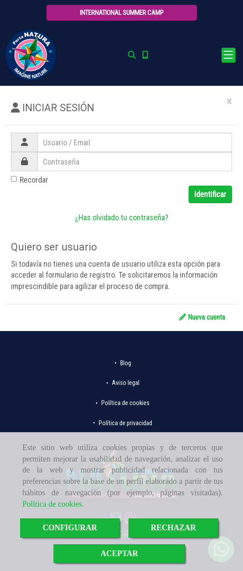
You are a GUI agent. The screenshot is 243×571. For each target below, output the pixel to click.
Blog (125, 363)
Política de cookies (52, 504)
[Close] (229, 102)
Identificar (210, 194)
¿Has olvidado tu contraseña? (121, 217)
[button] (121, 13)
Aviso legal (125, 383)
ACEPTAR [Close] (119, 553)
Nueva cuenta (202, 317)
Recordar (29, 179)
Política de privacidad (124, 423)
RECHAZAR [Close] (173, 527)
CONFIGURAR (70, 527)
